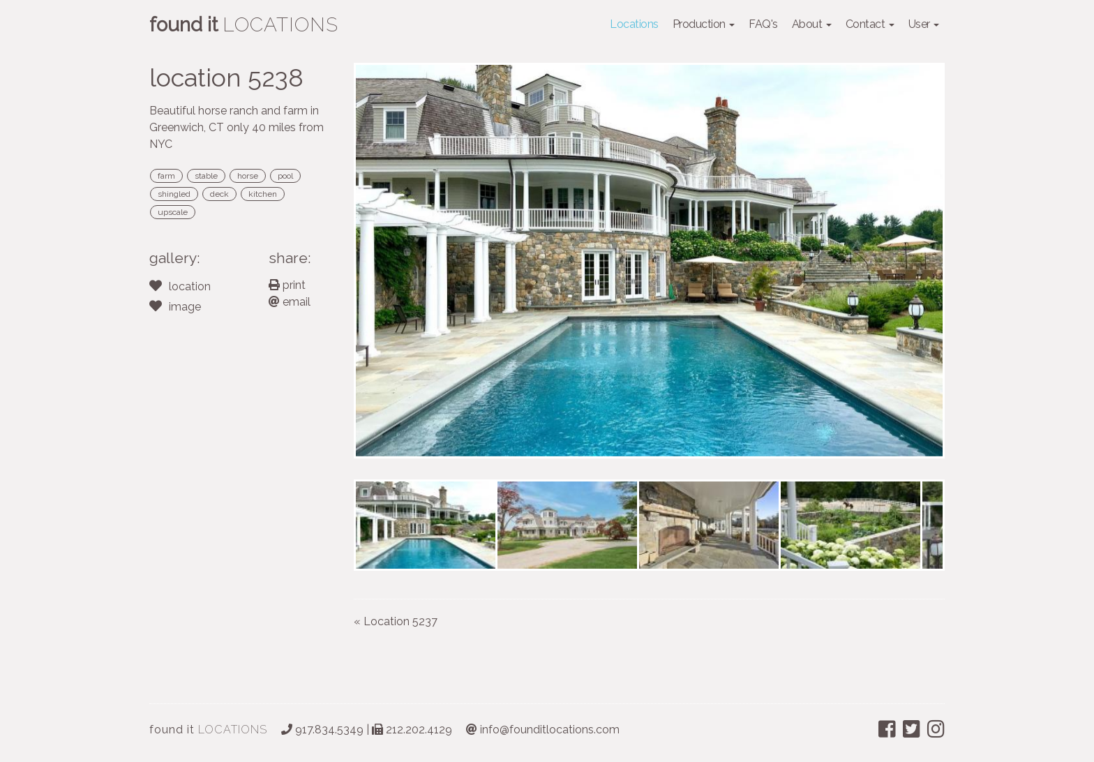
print (287, 285)
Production (704, 24)
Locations (634, 24)
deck (219, 194)
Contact (870, 24)
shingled (174, 194)
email (289, 301)
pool (285, 176)
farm (166, 176)
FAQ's (763, 24)
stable (206, 176)
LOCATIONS (208, 729)
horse (247, 176)
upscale (173, 212)
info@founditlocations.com (543, 729)
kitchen (262, 194)
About (812, 24)
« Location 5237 (395, 621)
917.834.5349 (322, 729)
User (924, 24)
